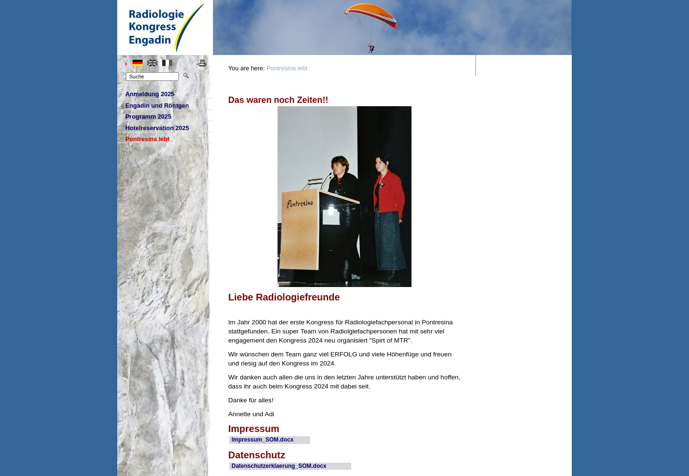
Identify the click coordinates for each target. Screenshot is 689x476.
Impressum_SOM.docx (262, 439)
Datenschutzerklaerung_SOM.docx (279, 466)
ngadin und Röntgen (153, 106)
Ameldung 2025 (145, 94)
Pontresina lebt (287, 68)
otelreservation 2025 (153, 128)
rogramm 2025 (144, 117)
